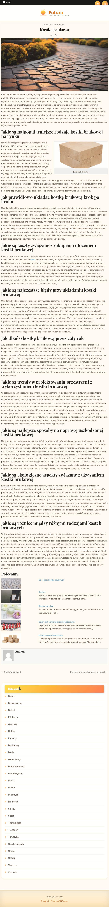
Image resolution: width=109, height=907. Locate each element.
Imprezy (12, 738)
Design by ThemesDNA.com (54, 901)
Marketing (13, 745)
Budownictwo (52, 24)
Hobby (11, 731)
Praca (11, 780)
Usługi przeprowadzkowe (51, 635)
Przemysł (13, 794)
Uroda (11, 851)
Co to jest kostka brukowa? (51, 580)
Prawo (11, 787)
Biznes (11, 696)
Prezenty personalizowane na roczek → (89, 672)
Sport (11, 815)
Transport (13, 830)
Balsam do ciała (46, 606)
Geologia (12, 724)
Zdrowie (12, 872)
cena (32, 259)
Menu (8, 2)
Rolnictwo (13, 801)
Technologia (14, 822)
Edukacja (13, 717)
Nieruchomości (16, 766)
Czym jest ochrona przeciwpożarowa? (57, 622)
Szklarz (42, 592)
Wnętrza (12, 865)
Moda (11, 752)
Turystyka (13, 837)
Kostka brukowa (54, 29)
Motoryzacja (14, 759)
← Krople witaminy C (11, 672)
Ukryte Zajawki (16, 844)
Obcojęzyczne (15, 773)
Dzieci (11, 710)
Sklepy (11, 808)
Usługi (61, 24)
